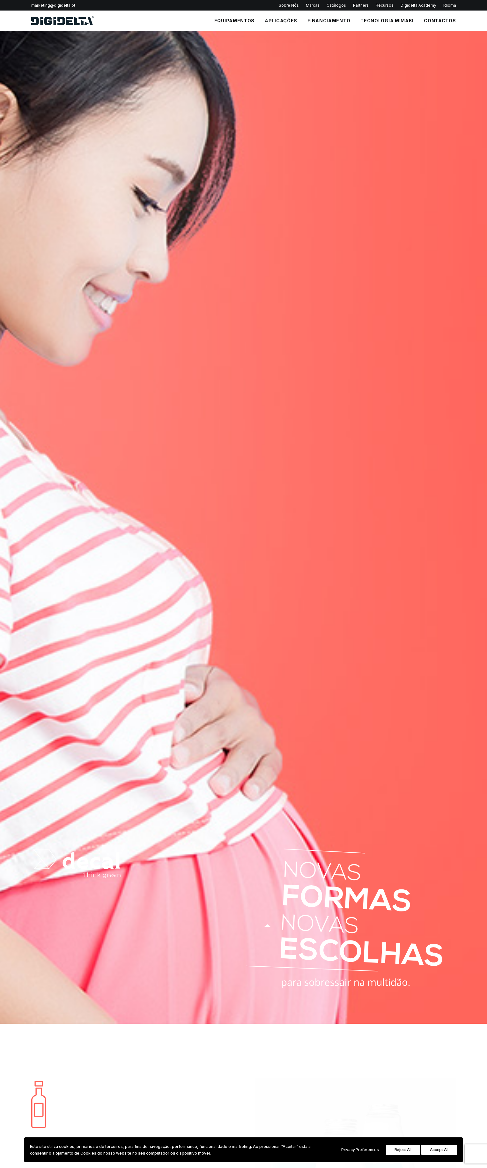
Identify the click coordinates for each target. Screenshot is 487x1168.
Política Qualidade (270, 1067)
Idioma (449, 5)
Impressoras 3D (343, 1096)
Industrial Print (417, 1082)
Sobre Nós (289, 5)
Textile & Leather (420, 1074)
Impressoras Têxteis (348, 1082)
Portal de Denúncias (272, 1111)
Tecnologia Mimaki (387, 20)
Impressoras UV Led (348, 1074)
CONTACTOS (440, 20)
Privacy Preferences (360, 1149)
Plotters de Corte (345, 1089)
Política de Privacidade (201, 902)
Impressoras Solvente (349, 1067)
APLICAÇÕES (281, 20)
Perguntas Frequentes (274, 1074)
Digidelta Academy (418, 5)
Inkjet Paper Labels (289, 602)
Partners (361, 5)
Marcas (313, 5)
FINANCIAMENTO (328, 20)
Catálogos (336, 5)
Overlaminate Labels (291, 637)
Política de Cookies (271, 1089)
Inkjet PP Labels (285, 613)
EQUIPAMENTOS (234, 20)
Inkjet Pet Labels (286, 625)
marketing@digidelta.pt (53, 5)
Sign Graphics (417, 1067)
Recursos (385, 5)
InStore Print (415, 1089)
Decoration (414, 1096)
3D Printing (414, 1103)
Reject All (403, 1149)
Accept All (439, 1149)
